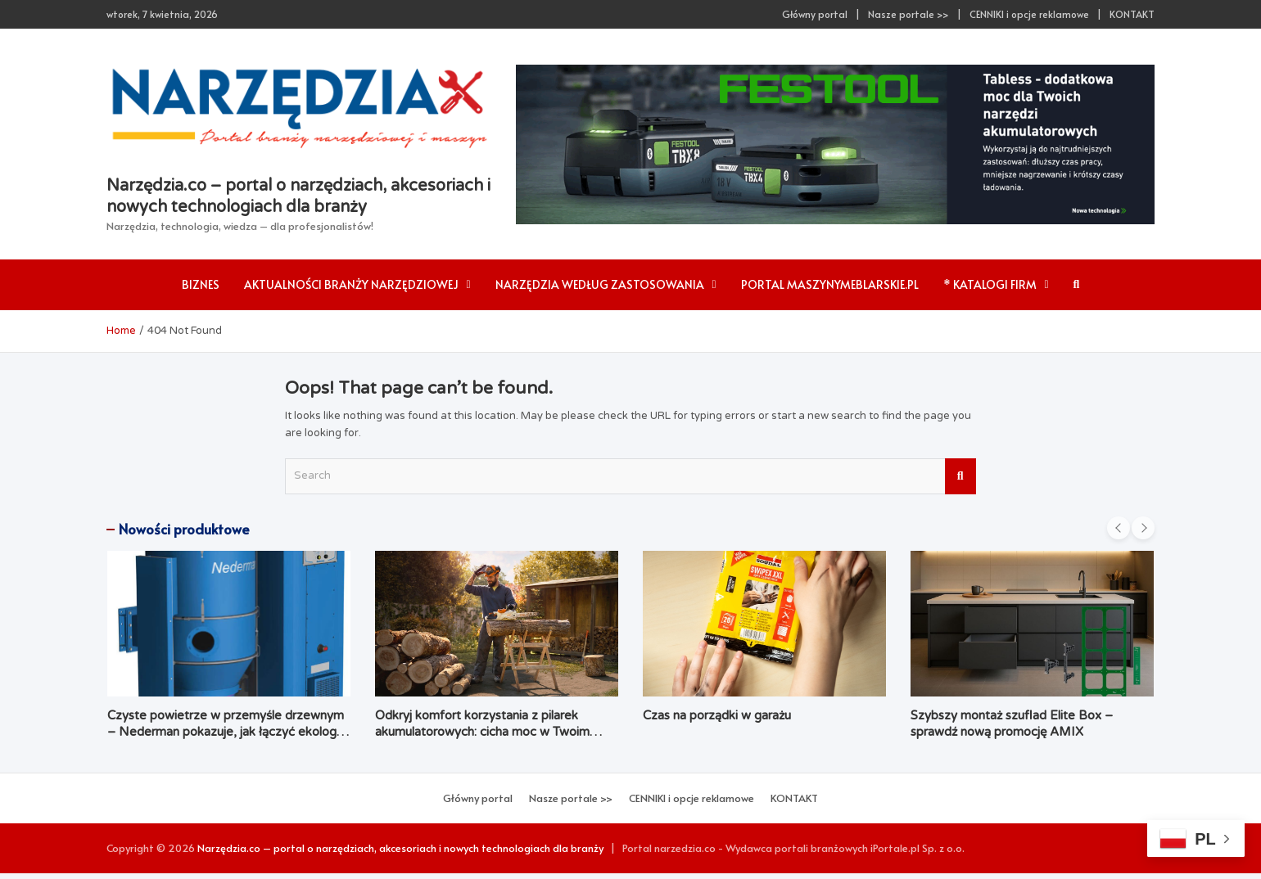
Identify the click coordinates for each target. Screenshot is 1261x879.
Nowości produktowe (184, 529)
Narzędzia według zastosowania (599, 284)
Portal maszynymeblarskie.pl (830, 284)
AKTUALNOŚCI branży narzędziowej (351, 284)
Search (960, 476)
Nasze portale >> (908, 13)
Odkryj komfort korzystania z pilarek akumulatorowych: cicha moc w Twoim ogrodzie (482, 731)
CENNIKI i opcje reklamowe (1029, 13)
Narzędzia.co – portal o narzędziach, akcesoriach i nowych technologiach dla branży (400, 848)
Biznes (200, 284)
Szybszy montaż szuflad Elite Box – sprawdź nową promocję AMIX (1012, 723)
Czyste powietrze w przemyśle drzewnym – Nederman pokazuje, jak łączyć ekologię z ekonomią (226, 731)
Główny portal (814, 13)
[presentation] (1118, 527)
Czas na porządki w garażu (717, 715)
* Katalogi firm (990, 284)
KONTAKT (1132, 13)
